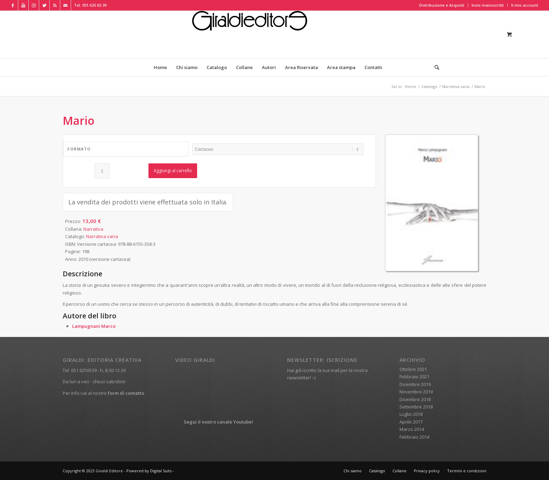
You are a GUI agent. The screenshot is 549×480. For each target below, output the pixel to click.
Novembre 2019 (416, 391)
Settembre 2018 (416, 407)
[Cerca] (434, 67)
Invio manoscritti (488, 5)
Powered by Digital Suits (149, 470)
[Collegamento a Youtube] (23, 5)
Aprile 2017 (411, 422)
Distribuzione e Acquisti (441, 5)
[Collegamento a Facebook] (13, 5)
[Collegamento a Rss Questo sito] (55, 5)
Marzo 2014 (411, 429)
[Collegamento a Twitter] (44, 5)
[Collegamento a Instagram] (34, 5)
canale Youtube (234, 422)
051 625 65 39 (94, 5)
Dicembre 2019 (415, 384)
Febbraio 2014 (414, 437)
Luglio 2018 (411, 414)
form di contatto (126, 393)
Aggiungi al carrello (173, 171)
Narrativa (93, 229)
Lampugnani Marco (94, 326)
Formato (79, 148)
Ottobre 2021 (413, 369)
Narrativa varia (102, 236)
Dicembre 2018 (415, 399)
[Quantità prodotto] (102, 170)
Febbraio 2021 (414, 376)
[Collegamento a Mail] (65, 5)
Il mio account (524, 5)
